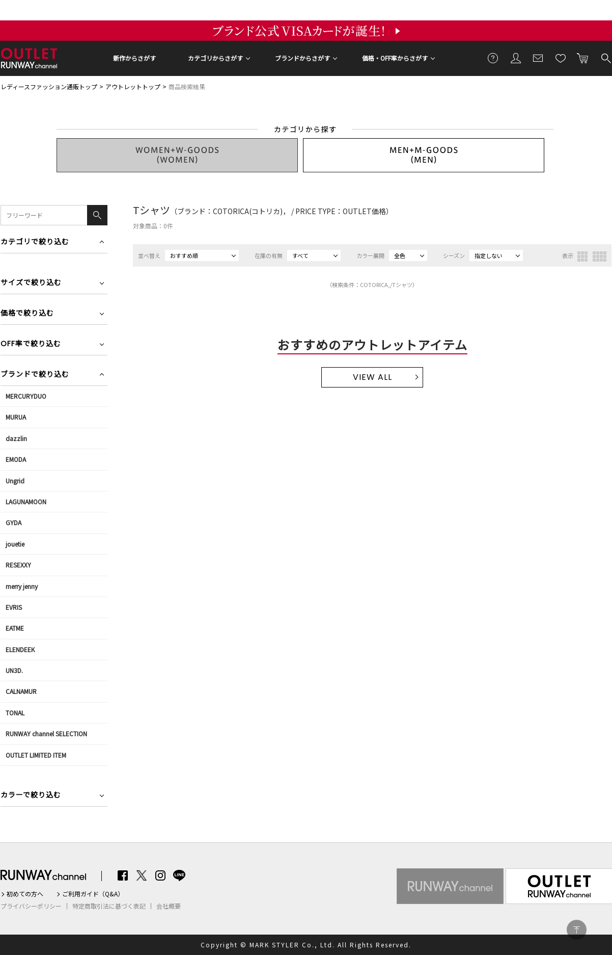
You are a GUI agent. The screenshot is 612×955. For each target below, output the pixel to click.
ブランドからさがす (302, 58)
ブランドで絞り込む (35, 375)
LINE (179, 875)
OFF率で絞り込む (31, 344)
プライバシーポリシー (31, 906)
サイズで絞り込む (31, 283)
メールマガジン (538, 57)
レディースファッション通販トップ (49, 86)
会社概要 (168, 906)
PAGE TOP (577, 930)
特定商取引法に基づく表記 (109, 906)
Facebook (123, 875)
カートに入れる (583, 57)
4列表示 (599, 256)
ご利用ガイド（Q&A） (93, 894)
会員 (516, 57)
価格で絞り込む (27, 313)
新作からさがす (134, 58)
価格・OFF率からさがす (395, 58)
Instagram (160, 875)
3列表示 (582, 256)
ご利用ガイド (493, 57)
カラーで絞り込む (31, 795)
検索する (605, 57)
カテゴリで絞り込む (35, 242)
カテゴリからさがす (215, 58)
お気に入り (560, 57)
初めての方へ (25, 894)
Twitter (141, 875)
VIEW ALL (372, 377)
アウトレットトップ (132, 86)
